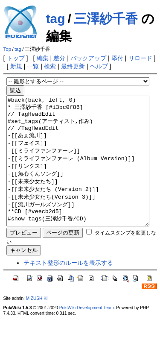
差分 (59, 58)
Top (7, 49)
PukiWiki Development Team (86, 333)
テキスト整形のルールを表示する (68, 288)
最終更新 (73, 66)
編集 (43, 58)
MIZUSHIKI (37, 324)
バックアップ (88, 58)
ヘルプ (99, 66)
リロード (140, 58)
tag (55, 19)
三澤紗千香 (106, 19)
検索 (50, 66)
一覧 (33, 66)
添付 (117, 58)
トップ (16, 58)
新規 (16, 66)
